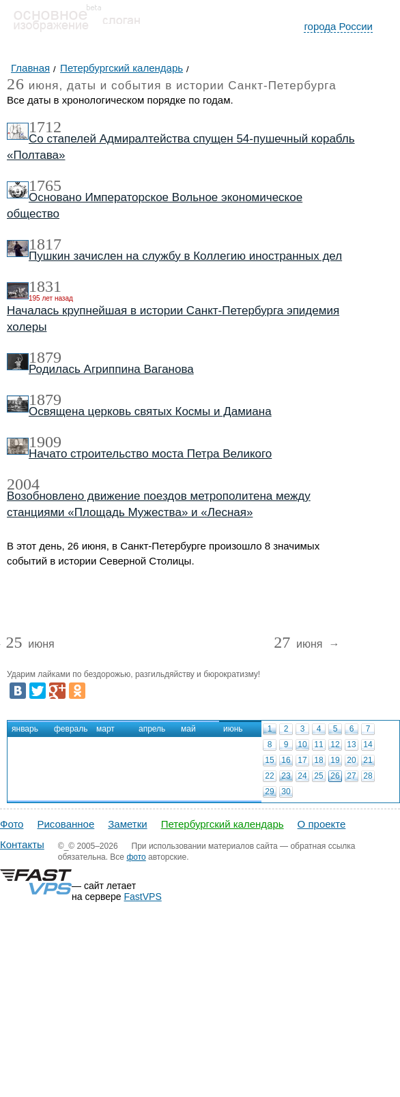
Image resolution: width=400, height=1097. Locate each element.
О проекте (322, 824)
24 (302, 776)
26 (334, 776)
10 (302, 744)
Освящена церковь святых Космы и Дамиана (150, 411)
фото (135, 857)
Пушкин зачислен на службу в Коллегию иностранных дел (185, 256)
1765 (45, 185)
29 (269, 791)
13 (351, 744)
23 (285, 776)
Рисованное (65, 824)
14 (367, 744)
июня (29, 644)
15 (269, 760)
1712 (45, 127)
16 (285, 760)
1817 (45, 244)
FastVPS (143, 896)
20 (351, 760)
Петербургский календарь (222, 824)
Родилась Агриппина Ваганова (111, 369)
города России (338, 26)
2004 (23, 484)
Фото (11, 824)
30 (285, 791)
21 (367, 760)
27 (351, 776)
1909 (45, 442)
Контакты (22, 844)
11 (318, 744)
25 (318, 776)
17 (302, 760)
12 (334, 744)
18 (318, 760)
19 (334, 760)
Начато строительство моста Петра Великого (150, 453)
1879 (45, 357)
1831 (45, 286)
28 (367, 776)
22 (269, 776)
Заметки (127, 824)
